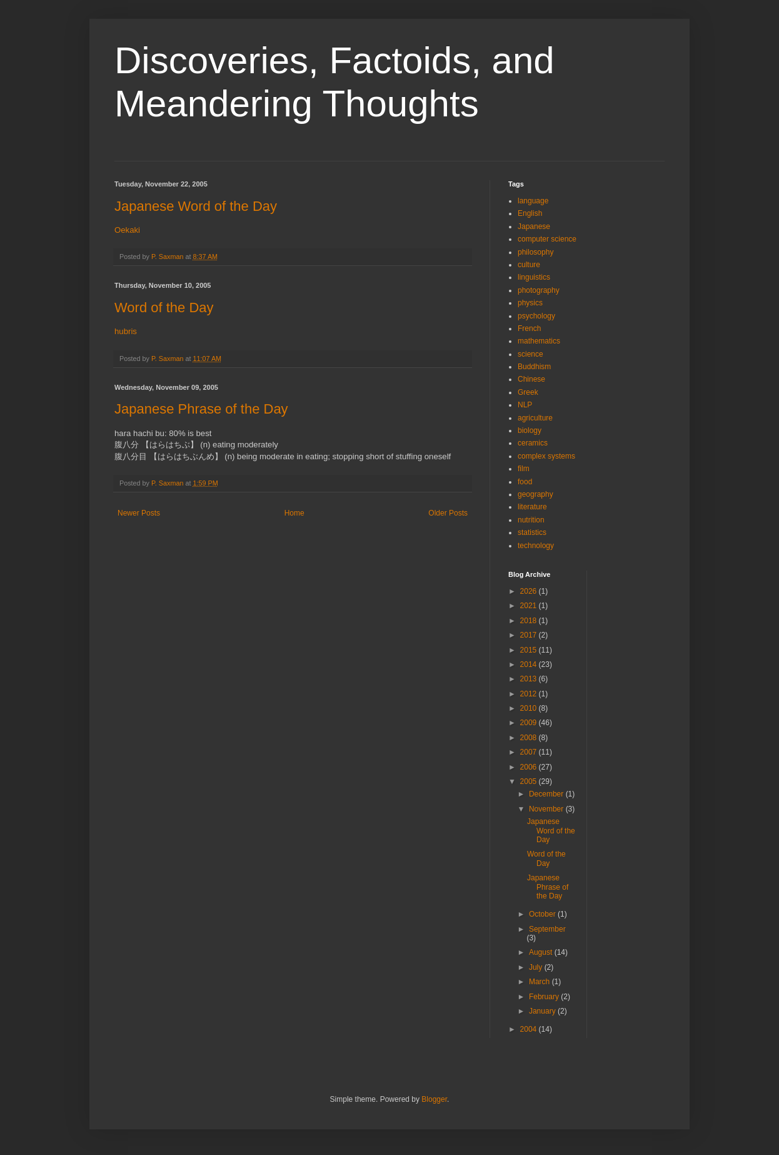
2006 (529, 767)
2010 (529, 708)
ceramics (533, 443)
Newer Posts (139, 513)
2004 (529, 1029)
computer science (547, 239)
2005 (529, 781)
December (547, 794)
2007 (529, 752)
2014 (529, 664)
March (540, 981)
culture (529, 264)
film (524, 468)
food (525, 481)
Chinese (531, 379)
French (529, 328)
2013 (529, 678)
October (543, 914)
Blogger (434, 1099)
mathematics (539, 341)
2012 (529, 693)
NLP (525, 404)
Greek (528, 392)
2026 (529, 591)
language (533, 200)
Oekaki (127, 230)
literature (532, 506)
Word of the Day (164, 307)
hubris (125, 331)
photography (539, 290)
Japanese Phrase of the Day (201, 409)
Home (294, 513)
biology (529, 430)
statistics (532, 532)
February (545, 996)
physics (530, 302)
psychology (536, 316)
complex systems (546, 456)
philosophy (535, 252)
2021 (529, 605)
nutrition (531, 520)
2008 (529, 737)
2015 (529, 650)
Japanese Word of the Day (195, 206)
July (537, 967)
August (542, 952)
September (547, 929)
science (530, 354)
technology (536, 545)
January (543, 1011)
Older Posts (448, 513)
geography (535, 494)
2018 (529, 620)
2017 (529, 635)
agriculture (535, 418)
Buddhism (534, 366)
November (547, 809)
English (530, 213)
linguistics (534, 277)
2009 (529, 722)
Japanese (534, 226)
